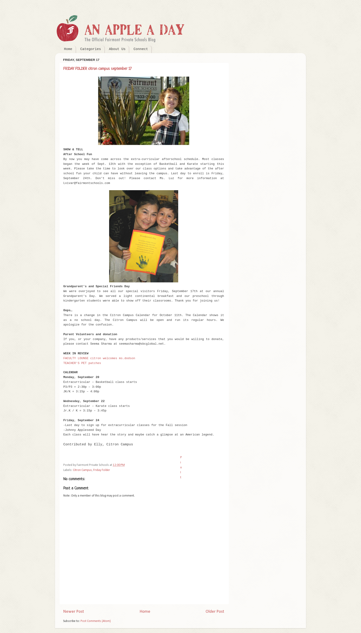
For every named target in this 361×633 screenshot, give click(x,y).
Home (68, 49)
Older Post (215, 611)
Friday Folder (101, 470)
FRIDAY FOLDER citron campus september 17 (97, 69)
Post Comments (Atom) (96, 621)
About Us (117, 49)
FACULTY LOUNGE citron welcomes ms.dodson (99, 358)
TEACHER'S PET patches (82, 363)
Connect (141, 49)
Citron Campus (82, 470)
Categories (90, 49)
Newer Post (73, 611)
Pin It (181, 467)
